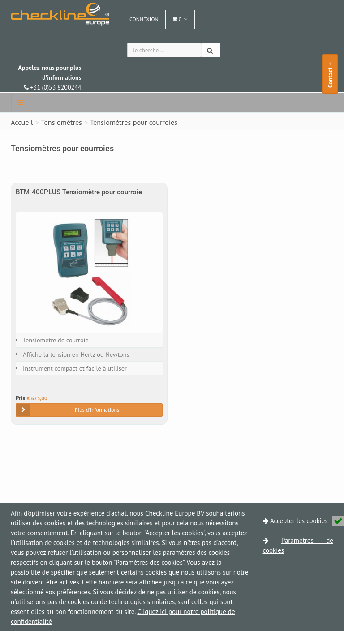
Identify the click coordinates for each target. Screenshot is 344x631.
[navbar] (20, 102)
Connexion (144, 19)
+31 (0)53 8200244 (49, 77)
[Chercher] (210, 50)
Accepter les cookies (307, 520)
